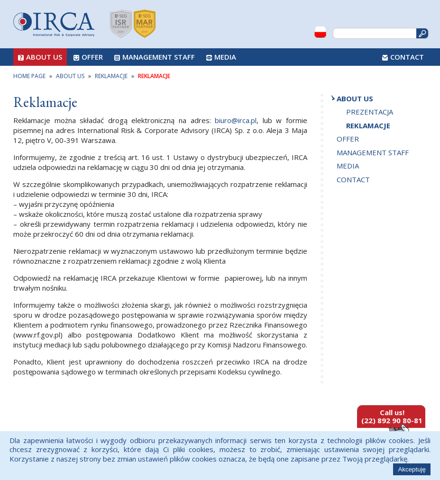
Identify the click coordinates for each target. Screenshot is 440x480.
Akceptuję (412, 469)
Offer (92, 57)
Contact (407, 57)
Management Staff (158, 57)
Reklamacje (368, 125)
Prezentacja (369, 111)
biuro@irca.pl (236, 120)
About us (44, 57)
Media (225, 57)
